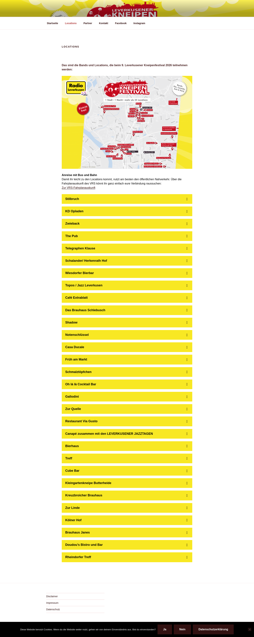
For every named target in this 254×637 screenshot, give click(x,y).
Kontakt (103, 23)
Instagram (139, 23)
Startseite (52, 23)
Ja (164, 629)
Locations (71, 23)
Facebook (120, 23)
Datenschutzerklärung (213, 629)
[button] (127, 199)
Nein (182, 629)
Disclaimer (52, 596)
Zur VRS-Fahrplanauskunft (78, 187)
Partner (87, 23)
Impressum (52, 602)
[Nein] (249, 629)
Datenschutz (53, 609)
